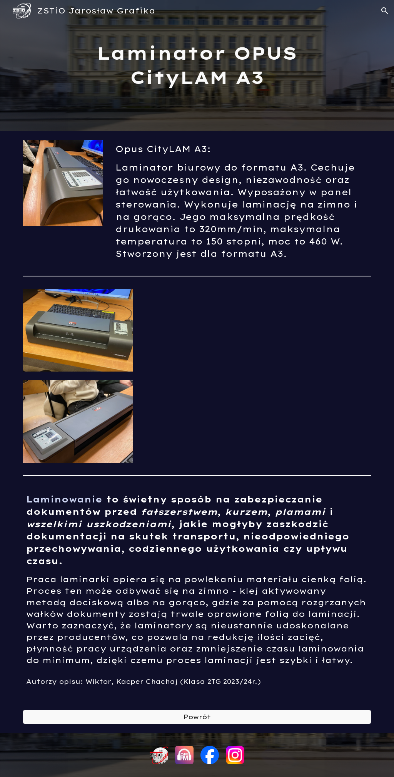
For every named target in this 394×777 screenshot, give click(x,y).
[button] (385, 11)
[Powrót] (197, 717)
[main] (196, 65)
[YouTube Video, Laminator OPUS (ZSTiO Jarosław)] (256, 375)
